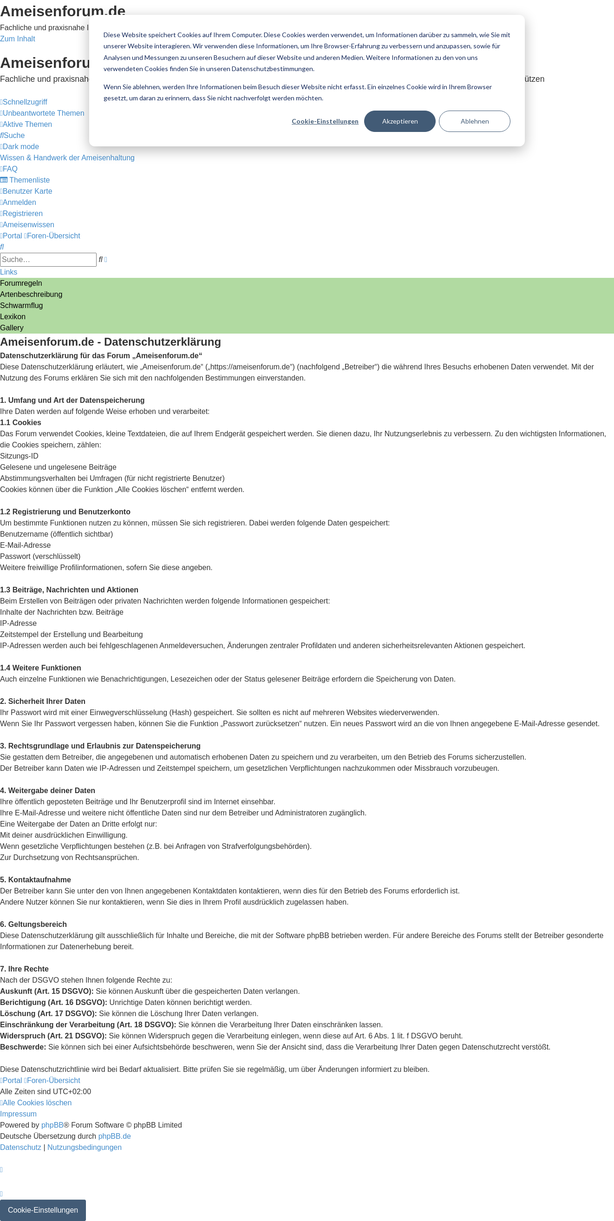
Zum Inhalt (17, 39)
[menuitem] (42, 113)
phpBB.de (114, 1136)
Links (8, 272)
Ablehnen (475, 121)
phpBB (52, 1125)
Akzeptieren (400, 121)
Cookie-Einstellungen (325, 121)
